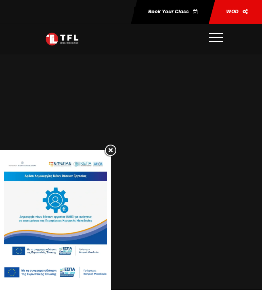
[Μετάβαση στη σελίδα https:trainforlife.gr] (62, 39)
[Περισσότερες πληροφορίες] (213, 38)
